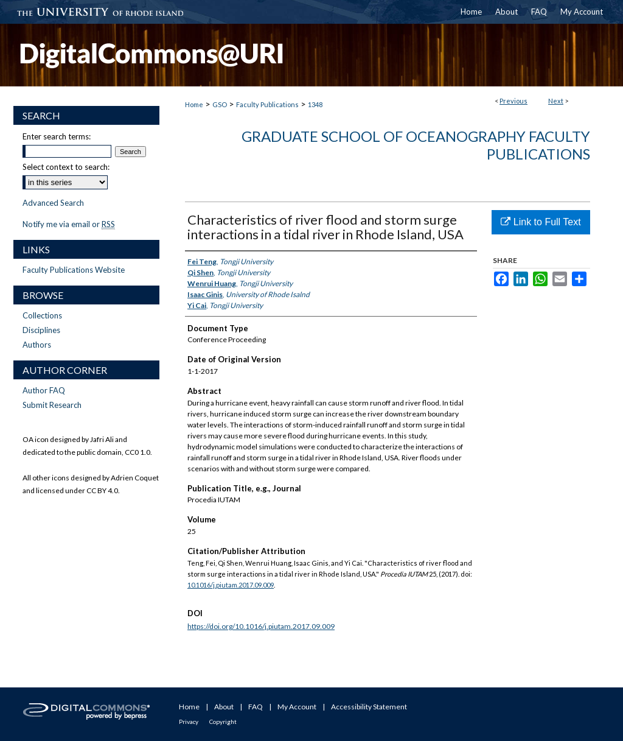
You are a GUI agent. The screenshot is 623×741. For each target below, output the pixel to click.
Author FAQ (44, 390)
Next (555, 101)
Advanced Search (53, 203)
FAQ (255, 706)
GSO (219, 104)
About (224, 706)
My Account (296, 706)
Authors (37, 344)
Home (194, 104)
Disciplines (41, 330)
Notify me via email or (69, 224)
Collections (42, 315)
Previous (513, 101)
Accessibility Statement (369, 706)
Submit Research (52, 405)
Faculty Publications (267, 104)
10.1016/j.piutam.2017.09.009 (230, 585)
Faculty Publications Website (74, 270)
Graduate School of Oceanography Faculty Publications (416, 145)
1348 (315, 104)
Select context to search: (66, 167)
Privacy (188, 721)
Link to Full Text (540, 222)
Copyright (223, 721)
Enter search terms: (57, 136)
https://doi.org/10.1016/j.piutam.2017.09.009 (261, 626)
